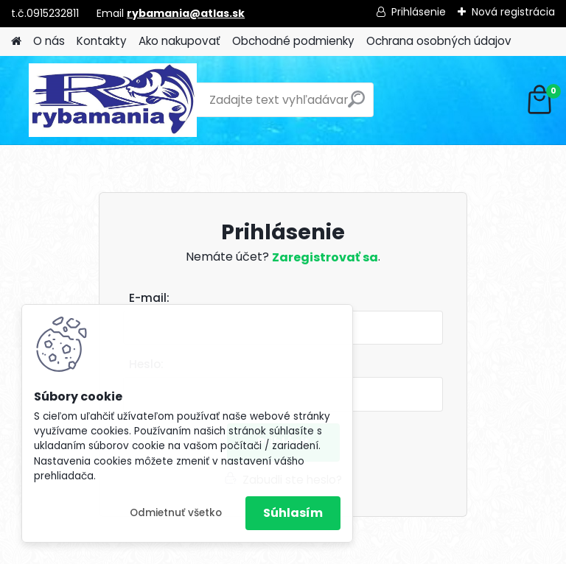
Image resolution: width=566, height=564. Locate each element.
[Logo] (112, 100)
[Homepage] (16, 41)
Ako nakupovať (179, 41)
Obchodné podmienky (293, 41)
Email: (289, 298)
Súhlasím (293, 512)
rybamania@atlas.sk (186, 13)
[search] (356, 105)
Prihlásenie (418, 11)
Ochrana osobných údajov (438, 41)
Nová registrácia (513, 11)
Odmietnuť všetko (176, 513)
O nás (49, 41)
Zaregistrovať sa (325, 257)
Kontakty (102, 41)
